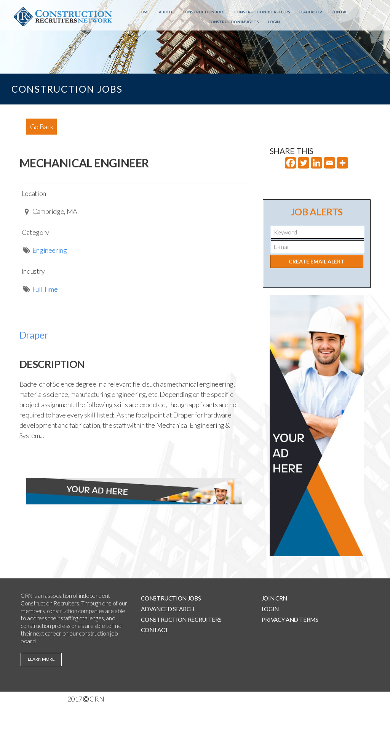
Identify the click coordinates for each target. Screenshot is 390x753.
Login (274, 21)
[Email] (329, 163)
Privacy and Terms (290, 619)
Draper (33, 334)
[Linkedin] (316, 163)
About (166, 12)
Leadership (310, 12)
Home (143, 12)
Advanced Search (167, 608)
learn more (41, 659)
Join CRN (274, 598)
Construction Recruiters (262, 12)
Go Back (41, 126)
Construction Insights (233, 21)
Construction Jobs (203, 12)
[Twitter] (303, 163)
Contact (340, 12)
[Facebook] (290, 163)
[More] (342, 163)
